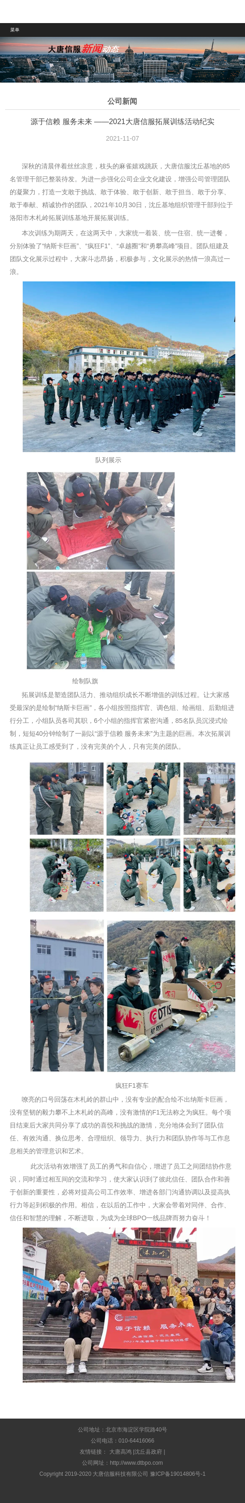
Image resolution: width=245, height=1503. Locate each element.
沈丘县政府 (148, 1452)
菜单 (14, 29)
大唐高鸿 (120, 1452)
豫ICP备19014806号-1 (178, 1474)
